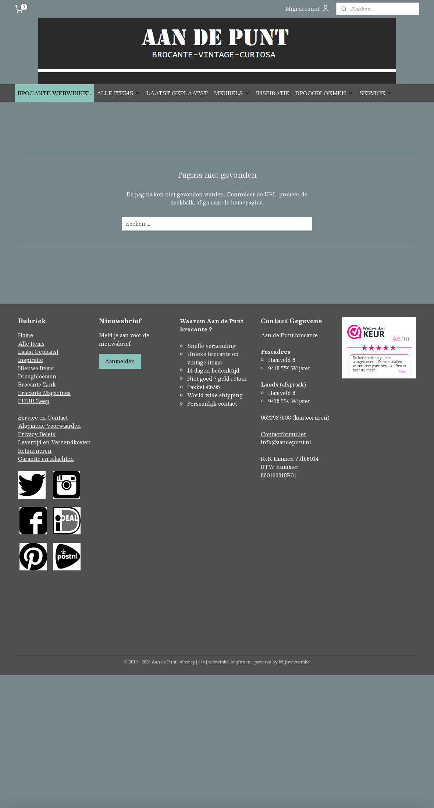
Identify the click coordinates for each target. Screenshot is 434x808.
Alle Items (31, 343)
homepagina (247, 202)
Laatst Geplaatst (38, 351)
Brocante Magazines (44, 392)
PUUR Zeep (33, 400)
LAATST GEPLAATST (177, 93)
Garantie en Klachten (46, 458)
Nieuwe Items (36, 368)
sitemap (187, 661)
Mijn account (307, 8)
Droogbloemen (37, 376)
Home (25, 335)
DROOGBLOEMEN (324, 93)
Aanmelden (120, 361)
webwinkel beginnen (229, 661)
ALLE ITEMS (118, 93)
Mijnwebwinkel (294, 661)
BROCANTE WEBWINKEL (54, 93)
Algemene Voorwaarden (49, 425)
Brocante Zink (37, 384)
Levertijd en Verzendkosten (54, 442)
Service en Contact (43, 417)
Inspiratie (30, 359)
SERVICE (375, 93)
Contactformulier (283, 434)
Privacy (28, 434)
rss (201, 661)
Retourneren (34, 450)
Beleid (47, 434)
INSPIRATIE (272, 93)
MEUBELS (232, 93)
